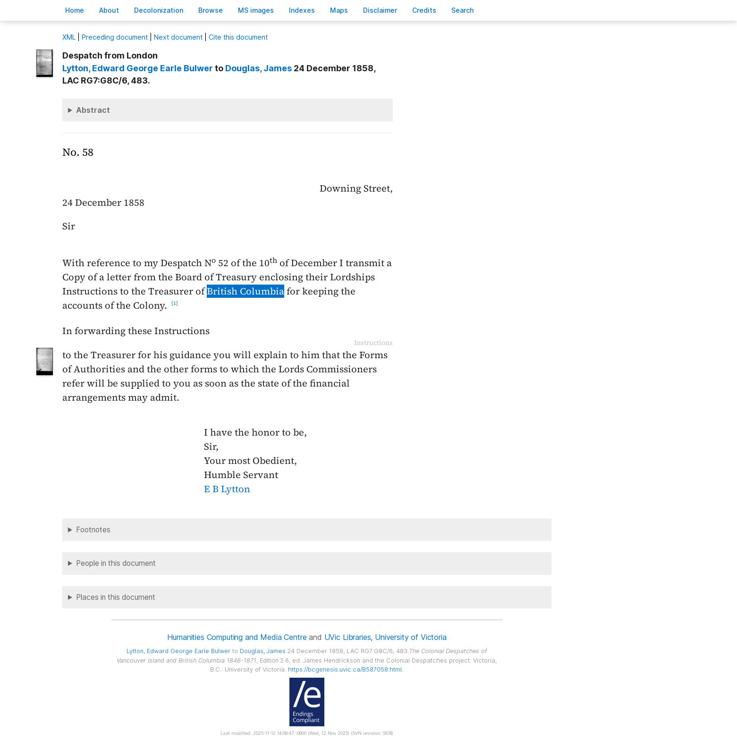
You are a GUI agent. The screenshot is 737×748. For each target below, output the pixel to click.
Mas (339, 10)
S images (256, 10)
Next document (178, 37)
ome (74, 10)
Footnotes (93, 529)
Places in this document (115, 597)
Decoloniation (158, 10)
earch (462, 10)
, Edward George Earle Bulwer (137, 68)
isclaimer (380, 10)
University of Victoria (410, 637)
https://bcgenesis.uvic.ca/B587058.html (345, 669)
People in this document (116, 563)
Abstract (93, 110)
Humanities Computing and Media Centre (236, 637)
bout (109, 10)
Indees (302, 10)
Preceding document (115, 37)
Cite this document (238, 37)
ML (69, 37)
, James (258, 68)
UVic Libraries (347, 637)
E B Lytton (227, 489)
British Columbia (245, 291)
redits (424, 10)
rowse (210, 10)
